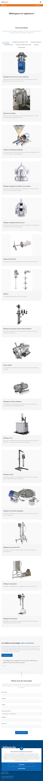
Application (3, 723)
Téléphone (3, 698)
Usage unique (37, 5)
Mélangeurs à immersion (36, 42)
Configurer (21, 768)
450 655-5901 (5, 772)
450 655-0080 (6, 773)
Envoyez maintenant (21, 732)
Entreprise (3, 717)
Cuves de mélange (21, 47)
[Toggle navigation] (40, 2)
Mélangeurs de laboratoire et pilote (20, 42)
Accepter (21, 764)
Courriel (3, 704)
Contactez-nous (7, 655)
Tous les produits (6, 42)
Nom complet (4, 692)
